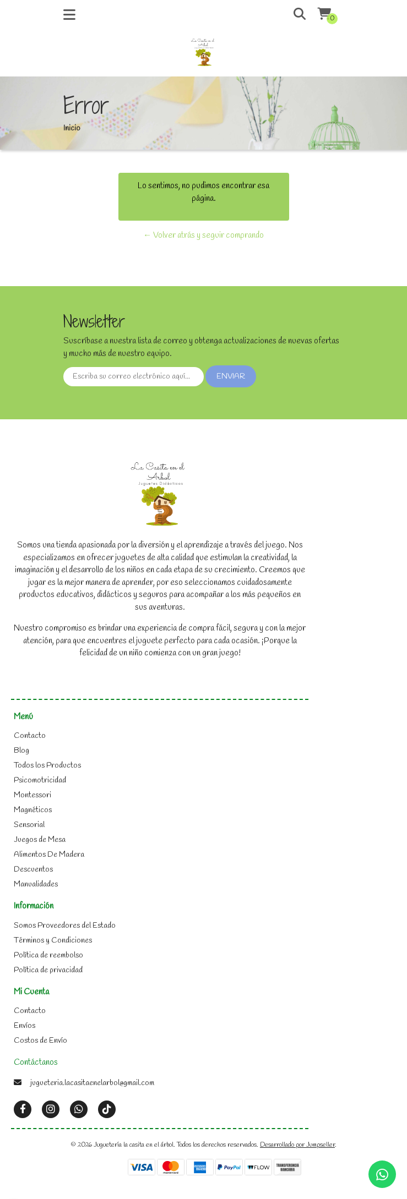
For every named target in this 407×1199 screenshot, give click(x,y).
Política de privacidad (48, 970)
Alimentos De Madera (49, 855)
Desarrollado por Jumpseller (297, 1145)
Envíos (24, 1026)
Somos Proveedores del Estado (65, 926)
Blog (21, 751)
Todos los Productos (47, 765)
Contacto (30, 736)
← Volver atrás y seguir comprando (203, 235)
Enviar (230, 376)
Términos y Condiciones (53, 940)
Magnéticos (33, 810)
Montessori (32, 795)
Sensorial (29, 825)
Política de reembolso (48, 955)
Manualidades (36, 884)
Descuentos (33, 869)
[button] (292, 15)
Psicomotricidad (40, 780)
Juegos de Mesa (40, 840)
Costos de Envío (40, 1041)
